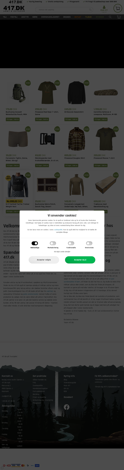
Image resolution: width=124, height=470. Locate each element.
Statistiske (89, 248)
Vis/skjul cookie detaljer (62, 252)
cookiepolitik (58, 230)
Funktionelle (71, 248)
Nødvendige (35, 248)
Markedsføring (53, 248)
